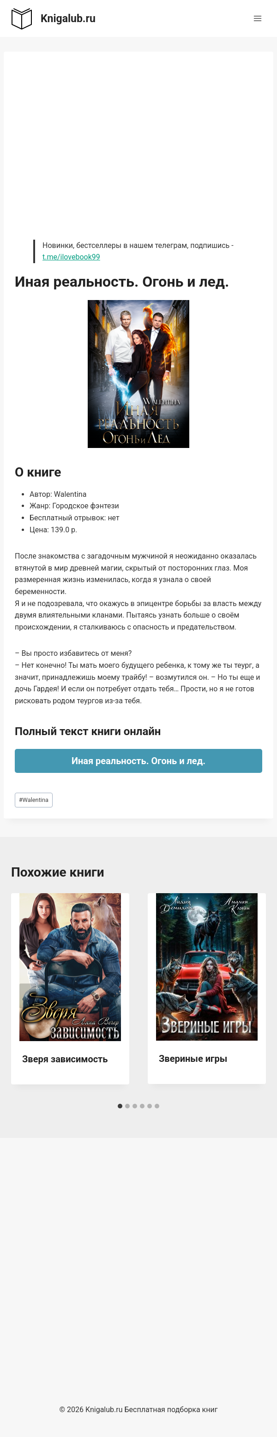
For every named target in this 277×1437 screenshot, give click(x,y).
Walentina (33, 799)
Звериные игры (193, 1058)
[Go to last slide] (27, 996)
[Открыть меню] (257, 18)
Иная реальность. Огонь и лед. (138, 760)
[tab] (120, 1106)
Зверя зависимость (65, 1059)
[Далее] (249, 996)
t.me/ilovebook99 (71, 257)
